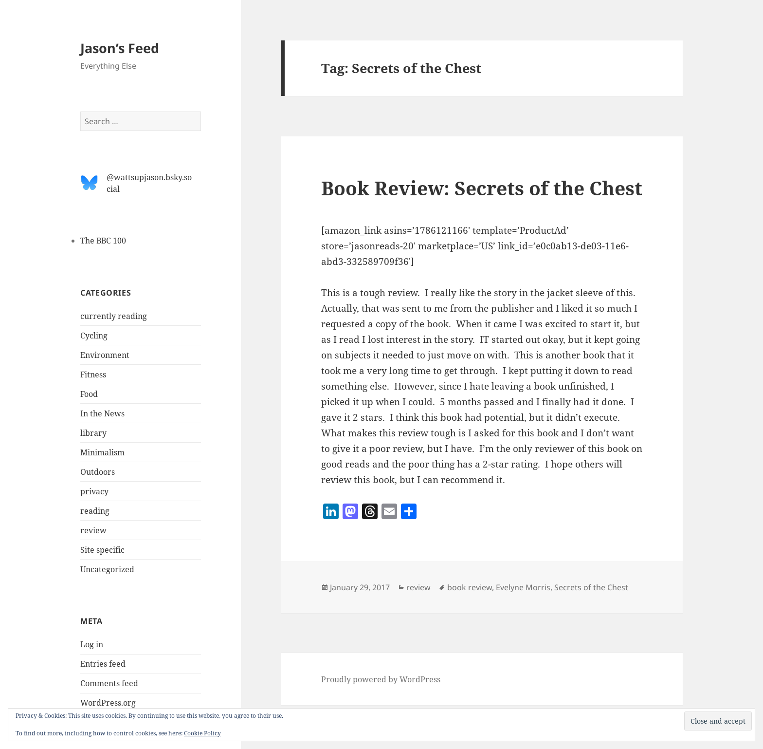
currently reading (113, 316)
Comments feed (109, 683)
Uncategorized (107, 569)
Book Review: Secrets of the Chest (481, 188)
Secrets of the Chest (591, 587)
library (93, 433)
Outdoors (97, 472)
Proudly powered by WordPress (380, 679)
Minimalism (102, 452)
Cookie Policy (202, 733)
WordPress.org (108, 702)
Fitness (93, 374)
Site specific (102, 549)
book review (469, 587)
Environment (104, 355)
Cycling (94, 335)
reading (94, 511)
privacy (94, 491)
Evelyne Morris (523, 587)
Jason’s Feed (119, 48)
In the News (102, 413)
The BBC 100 (103, 240)
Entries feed (103, 663)
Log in (91, 644)
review (93, 530)
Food (89, 394)
